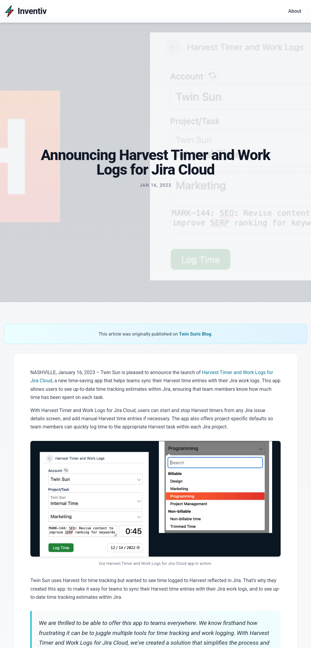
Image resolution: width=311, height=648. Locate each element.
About (294, 11)
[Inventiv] (25, 11)
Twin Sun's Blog (195, 334)
